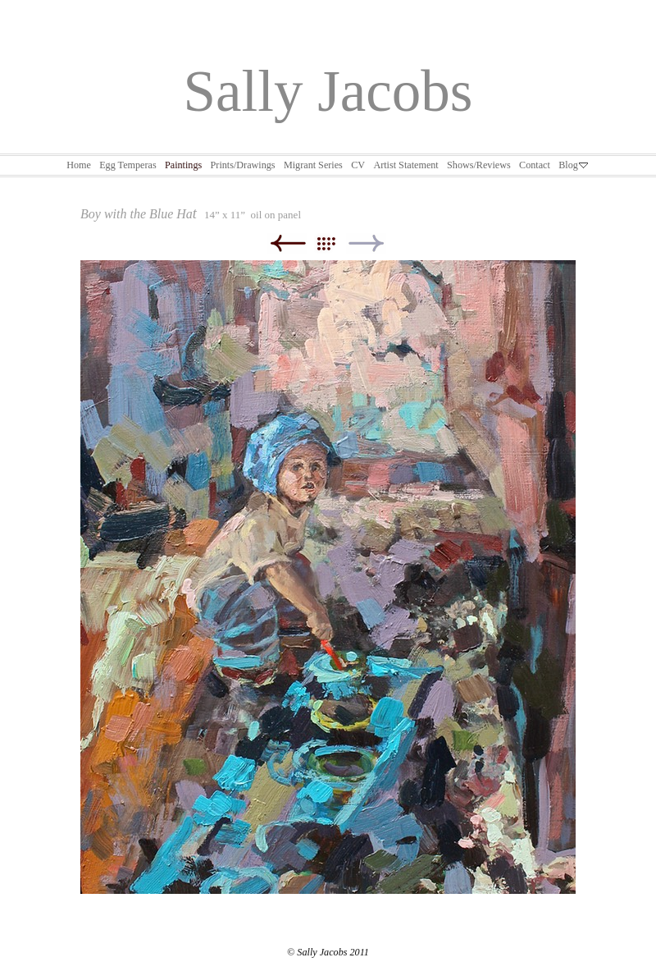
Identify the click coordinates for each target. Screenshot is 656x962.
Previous (287, 243)
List (334, 243)
